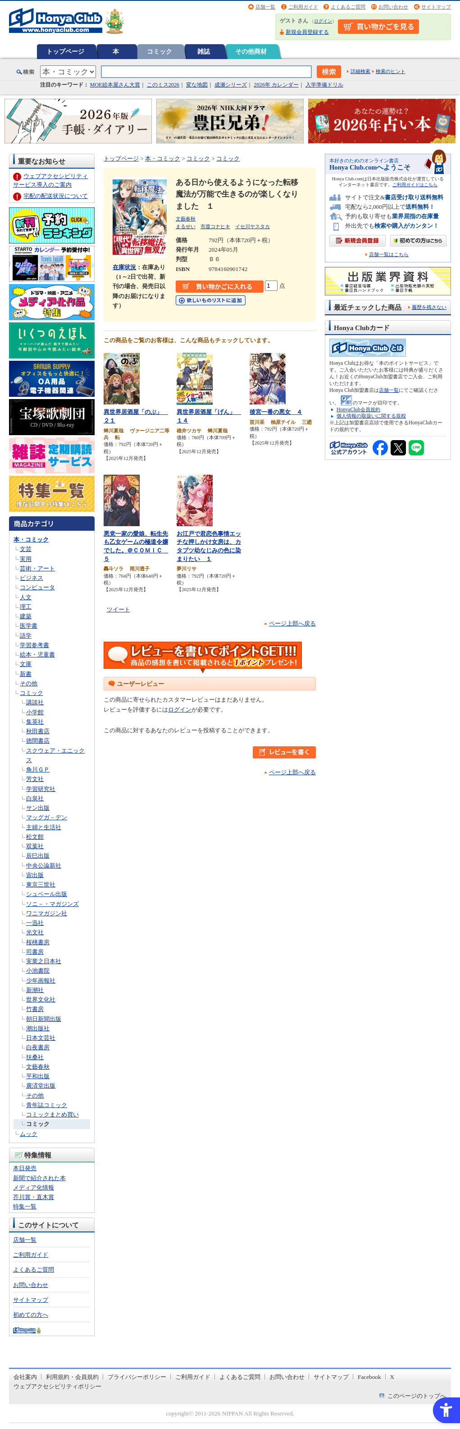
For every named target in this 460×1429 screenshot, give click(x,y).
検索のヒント (390, 71)
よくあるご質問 (348, 6)
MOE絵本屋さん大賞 (115, 85)
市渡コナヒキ (215, 226)
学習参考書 (34, 645)
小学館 (35, 712)
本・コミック (31, 539)
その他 (28, 683)
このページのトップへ (416, 1395)
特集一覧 (24, 1206)
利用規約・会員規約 (72, 1377)
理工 (26, 606)
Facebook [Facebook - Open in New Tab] (369, 1377)
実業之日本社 (43, 961)
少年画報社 (40, 980)
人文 (26, 597)
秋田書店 (38, 731)
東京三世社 (40, 884)
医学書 (28, 625)
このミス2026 (163, 85)
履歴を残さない (429, 307)
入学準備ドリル (324, 85)
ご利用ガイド (303, 6)
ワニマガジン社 (46, 913)
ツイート (118, 609)
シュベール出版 (46, 894)
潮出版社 (38, 1028)
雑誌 (203, 51)
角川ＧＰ (38, 769)
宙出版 (35, 875)
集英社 (35, 721)
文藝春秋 (38, 1066)
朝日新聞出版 (43, 1018)
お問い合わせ (393, 6)
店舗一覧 (265, 6)
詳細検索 (360, 71)
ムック (28, 1133)
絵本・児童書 (37, 654)
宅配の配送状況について (55, 196)
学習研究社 (40, 789)
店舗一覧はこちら (389, 254)
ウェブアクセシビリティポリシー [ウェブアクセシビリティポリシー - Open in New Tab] (57, 1386)
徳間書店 (38, 740)
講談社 (35, 702)
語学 (26, 635)
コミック (159, 51)
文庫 (26, 664)
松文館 (35, 836)
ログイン (323, 20)
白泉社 (35, 798)
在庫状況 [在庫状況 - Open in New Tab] (124, 267)
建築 (26, 616)
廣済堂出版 (40, 1085)
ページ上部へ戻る (292, 623)
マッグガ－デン (46, 817)
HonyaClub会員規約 (358, 409)
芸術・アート (37, 568)
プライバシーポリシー (137, 1377)
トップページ (65, 51)
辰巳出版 (38, 855)
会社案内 (25, 1377)
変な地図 (197, 85)
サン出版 (38, 807)
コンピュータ (37, 587)
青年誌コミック (46, 1105)
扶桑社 (35, 1057)
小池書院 (38, 970)
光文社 (35, 932)
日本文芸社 (40, 1037)
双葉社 (35, 846)
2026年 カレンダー (276, 85)
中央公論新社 (43, 865)
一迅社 (35, 922)
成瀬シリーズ (230, 85)
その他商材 (251, 51)
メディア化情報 (33, 1187)
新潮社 (35, 990)
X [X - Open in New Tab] (392, 1377)
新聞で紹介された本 (39, 1178)
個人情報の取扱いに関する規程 (371, 415)
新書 (26, 674)
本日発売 (24, 1168)
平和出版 (38, 1076)
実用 (26, 559)
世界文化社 (40, 999)
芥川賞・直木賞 (33, 1197)
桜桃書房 (38, 942)
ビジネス (31, 577)
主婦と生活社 (43, 827)
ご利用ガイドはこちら (414, 184)
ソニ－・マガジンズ (52, 904)
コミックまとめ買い (52, 1114)
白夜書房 (38, 1047)
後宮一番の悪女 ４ (276, 412)
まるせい (186, 226)
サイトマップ (436, 6)
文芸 (26, 549)
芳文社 (35, 779)
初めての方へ (30, 1314)
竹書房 (35, 1009)
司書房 (35, 951)
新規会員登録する (307, 32)
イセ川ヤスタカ (252, 226)
